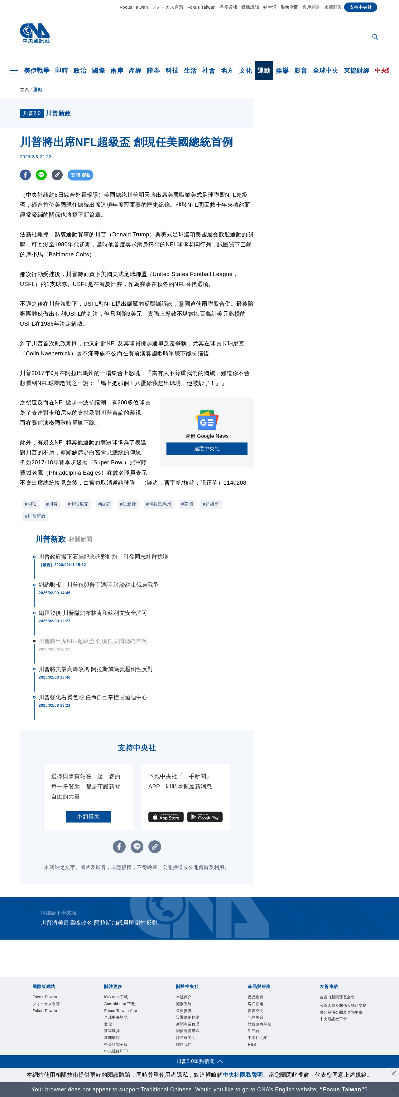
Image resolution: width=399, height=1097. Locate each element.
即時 (61, 70)
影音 (300, 70)
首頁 (24, 89)
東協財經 (356, 70)
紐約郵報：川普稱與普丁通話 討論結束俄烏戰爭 (99, 585)
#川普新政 (35, 516)
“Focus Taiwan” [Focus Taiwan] (342, 1089)
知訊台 (254, 1032)
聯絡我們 (184, 1046)
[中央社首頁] (35, 34)
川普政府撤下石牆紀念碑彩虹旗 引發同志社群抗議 (103, 557)
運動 (263, 70)
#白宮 (104, 504)
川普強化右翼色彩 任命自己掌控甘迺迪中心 (93, 697)
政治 (80, 70)
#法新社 (128, 504)
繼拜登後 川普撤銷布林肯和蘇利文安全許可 (93, 613)
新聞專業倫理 (188, 1025)
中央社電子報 (116, 1046)
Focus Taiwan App (121, 1011)
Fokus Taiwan (201, 7)
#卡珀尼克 (78, 504)
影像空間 (290, 7)
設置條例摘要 (188, 1018)
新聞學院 (112, 1039)
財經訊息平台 (260, 1025)
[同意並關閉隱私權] (394, 1074)
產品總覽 (256, 997)
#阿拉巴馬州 (158, 504)
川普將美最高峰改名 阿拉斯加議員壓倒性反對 (96, 669)
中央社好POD (117, 1053)
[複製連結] (57, 175)
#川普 (52, 504)
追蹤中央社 (207, 448)
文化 (245, 70)
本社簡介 (184, 997)
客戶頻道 (311, 7)
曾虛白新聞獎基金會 (339, 997)
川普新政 (50, 539)
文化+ (109, 1025)
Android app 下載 (120, 1004)
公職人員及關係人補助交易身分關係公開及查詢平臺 (343, 1013)
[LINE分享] (41, 175)
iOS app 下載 (116, 997)
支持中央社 (360, 7)
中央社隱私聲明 (243, 1075)
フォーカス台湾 (168, 7)
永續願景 (333, 7)
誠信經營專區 (188, 1032)
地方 (227, 70)
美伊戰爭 (37, 70)
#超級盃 (211, 504)
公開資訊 (184, 1011)
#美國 (187, 504)
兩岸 (116, 70)
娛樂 (282, 70)
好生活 (270, 7)
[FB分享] (25, 175)
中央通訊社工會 (334, 1027)
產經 (135, 70)
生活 (190, 70)
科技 (172, 70)
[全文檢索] (375, 37)
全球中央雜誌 (116, 1018)
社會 (208, 70)
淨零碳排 (228, 7)
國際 (98, 70)
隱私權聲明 (186, 1039)
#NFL (30, 504)
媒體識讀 (250, 7)
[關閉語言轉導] (394, 1088)
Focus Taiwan (134, 7)
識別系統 (184, 1004)
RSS (252, 1046)
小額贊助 (88, 816)
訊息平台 (256, 1018)
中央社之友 (258, 1039)
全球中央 (325, 70)
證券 (153, 70)
